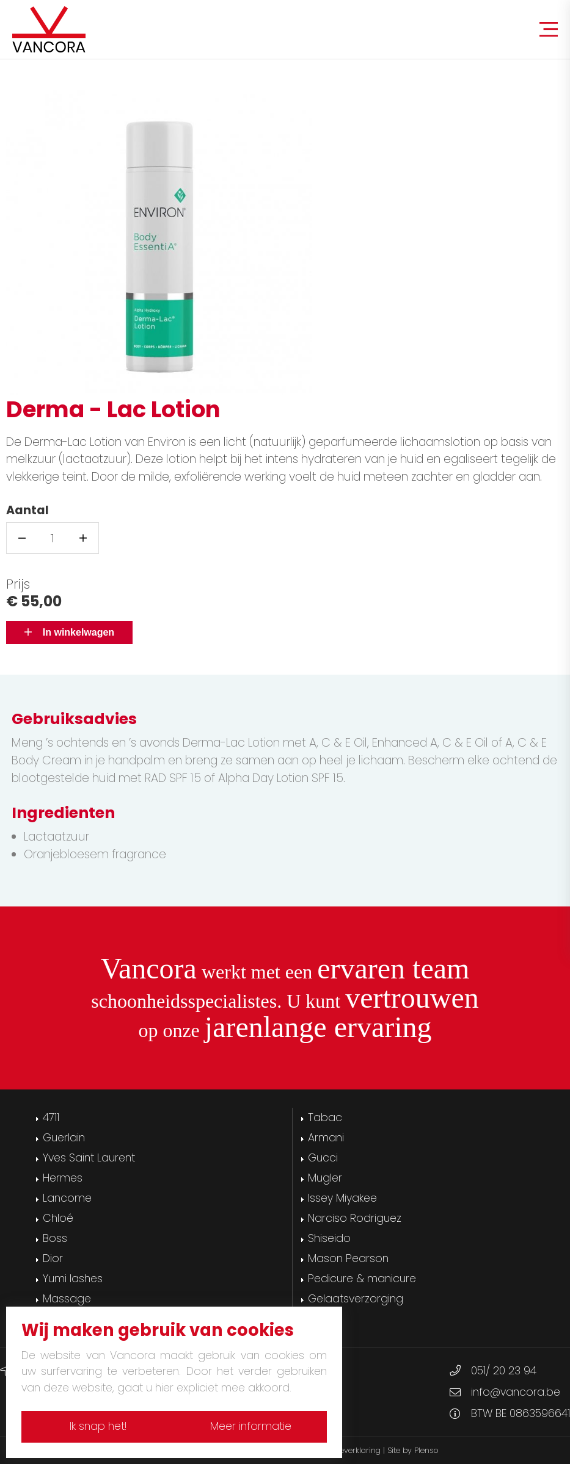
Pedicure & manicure (362, 1278)
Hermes (62, 1178)
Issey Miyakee (342, 1198)
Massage (67, 1298)
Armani (326, 1137)
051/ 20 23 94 (503, 1370)
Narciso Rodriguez (354, 1218)
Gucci (323, 1157)
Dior (53, 1258)
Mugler (325, 1178)
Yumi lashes (73, 1278)
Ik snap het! (95, 1426)
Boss (55, 1238)
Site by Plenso (412, 1450)
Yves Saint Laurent (89, 1157)
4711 (51, 1117)
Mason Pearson (348, 1258)
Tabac (325, 1117)
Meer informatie (253, 1426)
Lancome (67, 1198)
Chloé (58, 1218)
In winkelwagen (69, 632)
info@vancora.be (515, 1392)
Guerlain (64, 1137)
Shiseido (329, 1238)
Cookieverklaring (350, 1450)
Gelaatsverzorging (355, 1298)
